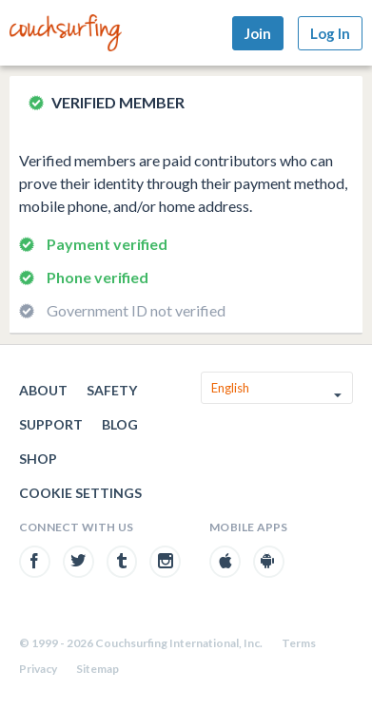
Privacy (38, 668)
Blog (120, 424)
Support (51, 424)
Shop (38, 458)
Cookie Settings (80, 493)
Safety (112, 390)
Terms (299, 643)
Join (258, 33)
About (43, 390)
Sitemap (97, 668)
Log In (330, 33)
